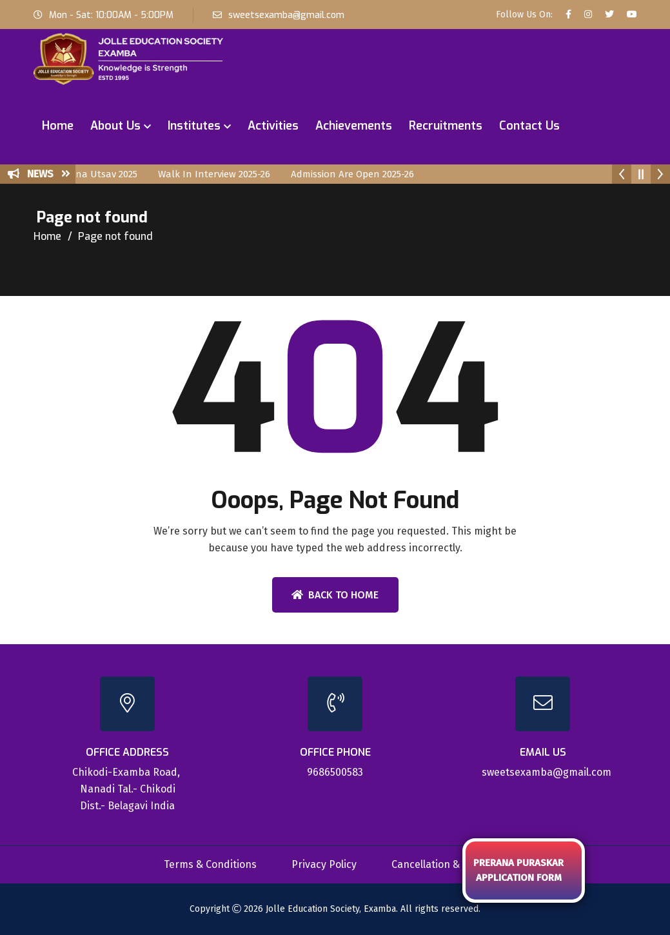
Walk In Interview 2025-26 (224, 174)
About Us (115, 125)
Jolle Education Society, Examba (331, 908)
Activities (273, 125)
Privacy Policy (324, 864)
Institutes (194, 125)
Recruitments (445, 125)
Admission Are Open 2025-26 (362, 174)
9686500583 (335, 772)
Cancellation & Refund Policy (459, 864)
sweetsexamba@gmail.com (286, 15)
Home (58, 125)
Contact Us (529, 125)
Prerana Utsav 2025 (104, 174)
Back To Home (335, 595)
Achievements (353, 125)
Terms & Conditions (210, 864)
